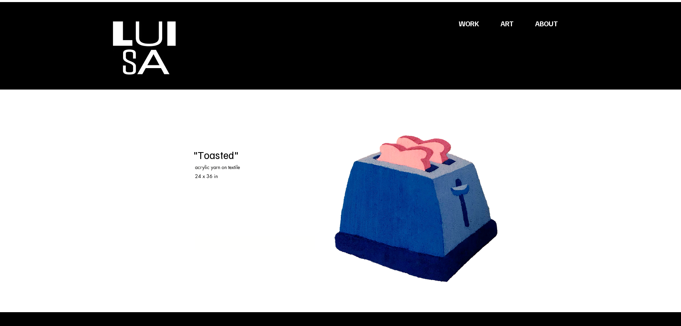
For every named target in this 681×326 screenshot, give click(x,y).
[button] (498, 35)
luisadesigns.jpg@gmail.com (225, 225)
